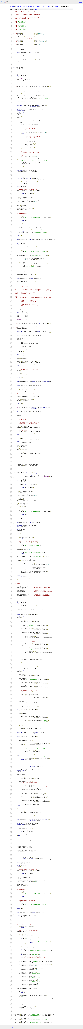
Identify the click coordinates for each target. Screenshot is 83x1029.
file (36, 9)
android (12, 6)
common (22, 6)
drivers (56, 6)
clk (60, 6)
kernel (17, 6)
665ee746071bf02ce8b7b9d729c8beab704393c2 (39, 6)
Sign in (80, 2)
